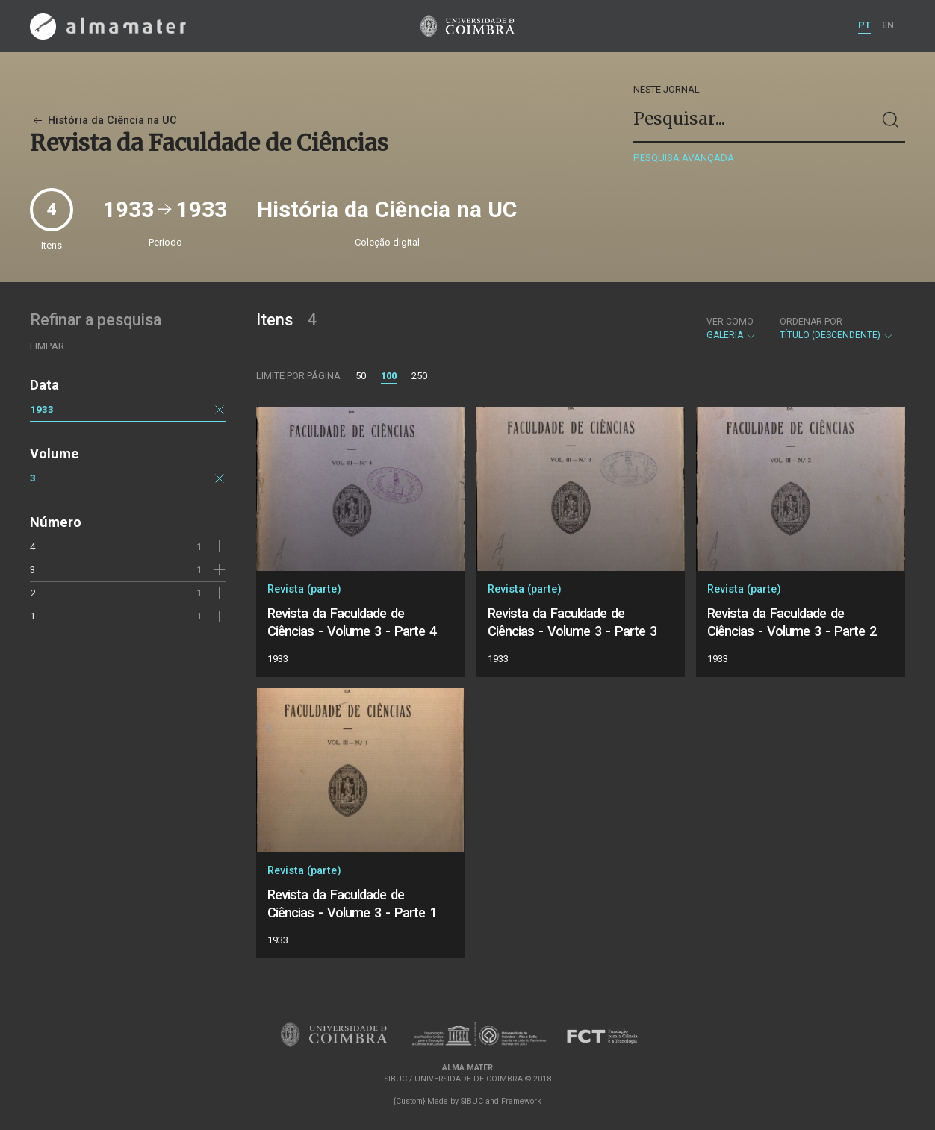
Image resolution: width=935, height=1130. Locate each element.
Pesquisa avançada (683, 157)
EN (888, 25)
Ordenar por (811, 321)
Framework (521, 1101)
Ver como (730, 321)
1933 (42, 409)
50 (360, 375)
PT (864, 25)
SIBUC (472, 1101)
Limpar (47, 346)
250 (419, 375)
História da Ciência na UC (103, 120)
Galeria (731, 328)
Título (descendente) (837, 328)
